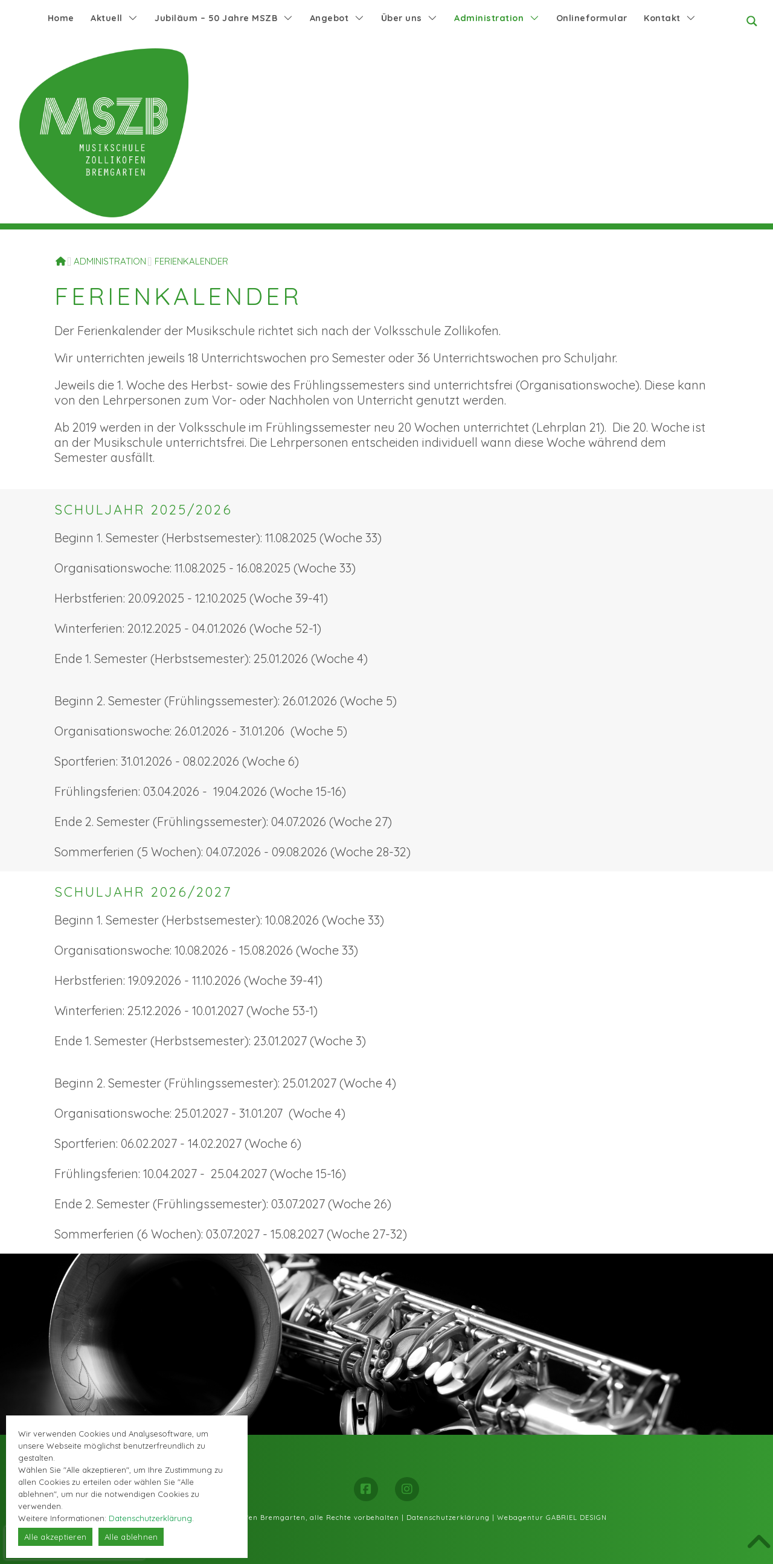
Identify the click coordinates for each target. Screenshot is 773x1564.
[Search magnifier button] (751, 21)
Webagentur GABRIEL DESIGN (552, 1517)
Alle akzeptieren (55, 1537)
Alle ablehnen (131, 1537)
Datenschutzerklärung (448, 1517)
